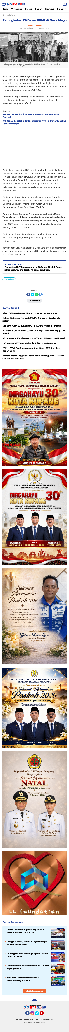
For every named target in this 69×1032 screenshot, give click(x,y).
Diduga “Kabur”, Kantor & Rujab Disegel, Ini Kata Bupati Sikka (27, 943)
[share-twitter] (32, 294)
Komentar (34, 300)
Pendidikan (9, 279)
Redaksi (19, 1019)
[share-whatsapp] (37, 294)
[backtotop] (34, 1001)
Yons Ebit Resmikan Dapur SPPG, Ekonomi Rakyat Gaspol (23, 979)
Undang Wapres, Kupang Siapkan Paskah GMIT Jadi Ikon (27, 955)
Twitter (38, 1014)
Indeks (28, 9)
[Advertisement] (34, 146)
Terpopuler (16, 9)
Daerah (38, 9)
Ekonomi (49, 9)
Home (5, 9)
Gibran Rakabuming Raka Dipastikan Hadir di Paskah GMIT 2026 (25, 931)
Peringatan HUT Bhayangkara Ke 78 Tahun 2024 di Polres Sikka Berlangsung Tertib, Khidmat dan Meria (33, 268)
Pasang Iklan (29, 1019)
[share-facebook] (28, 294)
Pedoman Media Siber (44, 1019)
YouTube (43, 1014)
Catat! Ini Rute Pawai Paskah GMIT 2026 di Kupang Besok (28, 967)
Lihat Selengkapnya (34, 991)
